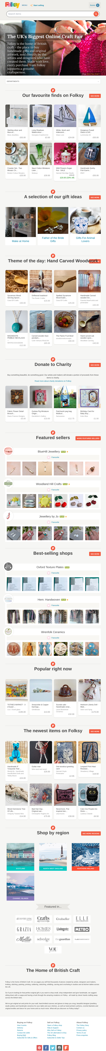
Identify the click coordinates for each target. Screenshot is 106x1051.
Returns (20, 1030)
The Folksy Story (82, 1025)
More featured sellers (88, 438)
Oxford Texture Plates (50, 567)
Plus (63, 452)
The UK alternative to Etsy (56, 1033)
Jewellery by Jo (48, 516)
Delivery (20, 1028)
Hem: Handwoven (49, 599)
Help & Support (52, 1028)
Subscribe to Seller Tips (56, 1038)
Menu (24, 5)
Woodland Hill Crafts (49, 484)
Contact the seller (23, 1033)
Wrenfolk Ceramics (53, 632)
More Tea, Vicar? (93, 74)
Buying (21, 1035)
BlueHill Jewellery (49, 451)
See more (95, 96)
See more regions (91, 833)
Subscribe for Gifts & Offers (27, 1038)
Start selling (38, 5)
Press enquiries (82, 1035)
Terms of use (81, 1033)
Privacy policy (81, 1030)
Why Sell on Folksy (54, 1030)
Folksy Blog (51, 1035)
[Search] (96, 13)
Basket (94, 5)
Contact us (80, 1028)
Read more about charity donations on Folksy (53, 381)
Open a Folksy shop (54, 1025)
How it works (21, 1025)
